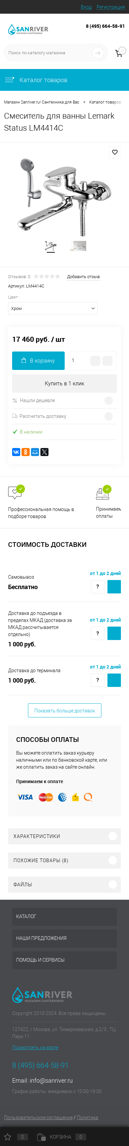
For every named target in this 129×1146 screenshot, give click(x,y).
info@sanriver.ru (51, 1080)
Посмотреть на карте (35, 1047)
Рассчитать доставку (39, 416)
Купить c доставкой (114, 586)
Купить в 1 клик (64, 383)
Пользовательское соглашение (38, 1117)
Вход (86, 7)
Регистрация (111, 7)
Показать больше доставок (64, 710)
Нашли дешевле (33, 400)
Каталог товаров (35, 79)
